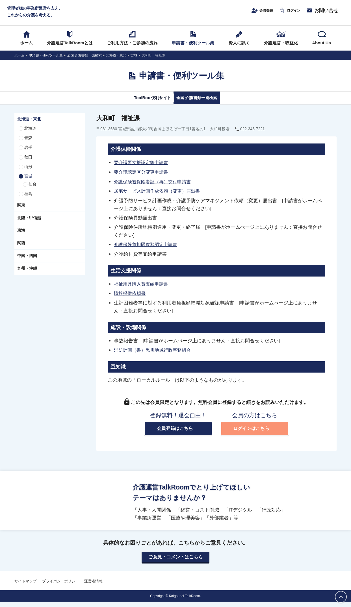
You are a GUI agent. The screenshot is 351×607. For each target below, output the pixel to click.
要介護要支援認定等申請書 (143, 168)
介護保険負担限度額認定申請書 (147, 249)
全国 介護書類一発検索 (203, 103)
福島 (28, 200)
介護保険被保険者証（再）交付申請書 (155, 187)
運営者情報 (93, 586)
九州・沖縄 (27, 274)
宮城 (28, 182)
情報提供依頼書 (131, 298)
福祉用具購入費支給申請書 (143, 288)
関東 (21, 211)
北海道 (30, 134)
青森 (28, 144)
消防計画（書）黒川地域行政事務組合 (155, 354)
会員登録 (253, 13)
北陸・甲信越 (29, 224)
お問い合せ (322, 13)
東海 (21, 236)
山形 (28, 173)
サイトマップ (25, 586)
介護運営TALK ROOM (175, 14)
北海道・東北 (29, 125)
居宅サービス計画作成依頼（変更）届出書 (159, 196)
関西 (21, 249)
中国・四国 (27, 262)
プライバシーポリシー (60, 586)
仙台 (32, 190)
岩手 (28, 153)
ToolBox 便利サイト (145, 103)
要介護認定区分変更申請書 (143, 177)
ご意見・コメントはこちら (175, 562)
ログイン (286, 13)
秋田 (28, 163)
